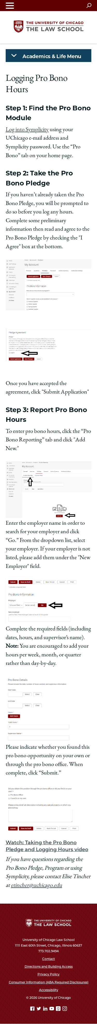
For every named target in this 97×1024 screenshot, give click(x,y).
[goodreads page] (59, 1009)
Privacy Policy (48, 974)
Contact (48, 959)
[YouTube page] (52, 1009)
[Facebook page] (33, 1009)
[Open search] (88, 5)
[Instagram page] (64, 1009)
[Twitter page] (39, 1009)
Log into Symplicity (27, 130)
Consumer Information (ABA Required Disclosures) (48, 982)
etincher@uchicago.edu (36, 885)
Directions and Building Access (49, 966)
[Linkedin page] (46, 1009)
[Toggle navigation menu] (10, 5)
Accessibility (48, 990)
